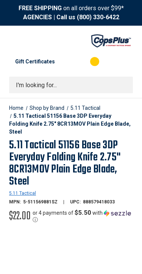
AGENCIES (37, 17)
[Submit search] (124, 85)
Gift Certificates (35, 61)
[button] (83, 216)
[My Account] (64, 61)
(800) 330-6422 (98, 17)
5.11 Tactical (22, 193)
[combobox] (71, 85)
